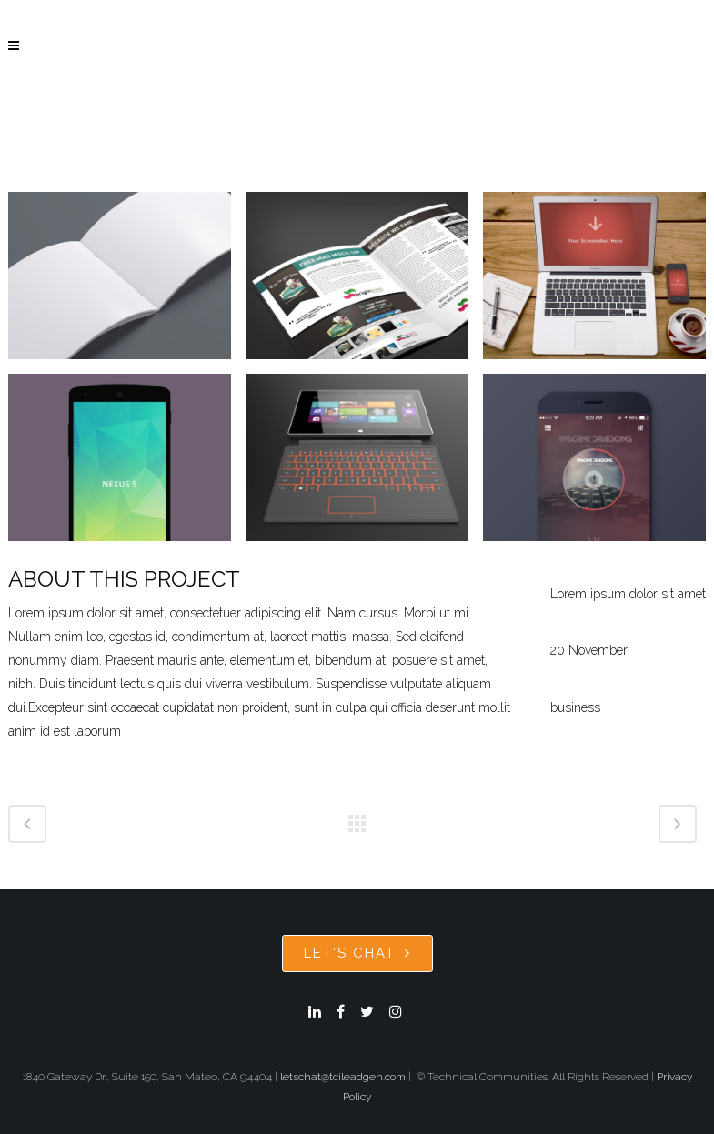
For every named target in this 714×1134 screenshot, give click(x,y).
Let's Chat (357, 953)
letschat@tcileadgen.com (343, 1076)
